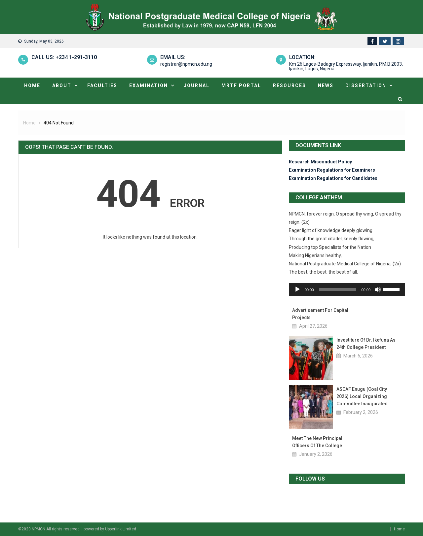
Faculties (102, 85)
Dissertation (365, 85)
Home (32, 85)
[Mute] (377, 289)
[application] (347, 289)
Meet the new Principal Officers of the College (317, 442)
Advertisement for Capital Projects (320, 314)
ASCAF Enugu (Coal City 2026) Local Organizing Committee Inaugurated (362, 396)
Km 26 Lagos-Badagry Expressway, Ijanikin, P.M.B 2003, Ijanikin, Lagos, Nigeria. (346, 66)
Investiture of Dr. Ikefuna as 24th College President (366, 343)
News (325, 85)
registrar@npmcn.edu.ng (186, 64)
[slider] (337, 289)
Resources (289, 85)
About (61, 85)
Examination (148, 85)
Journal (197, 85)
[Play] (297, 289)
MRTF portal (241, 85)
